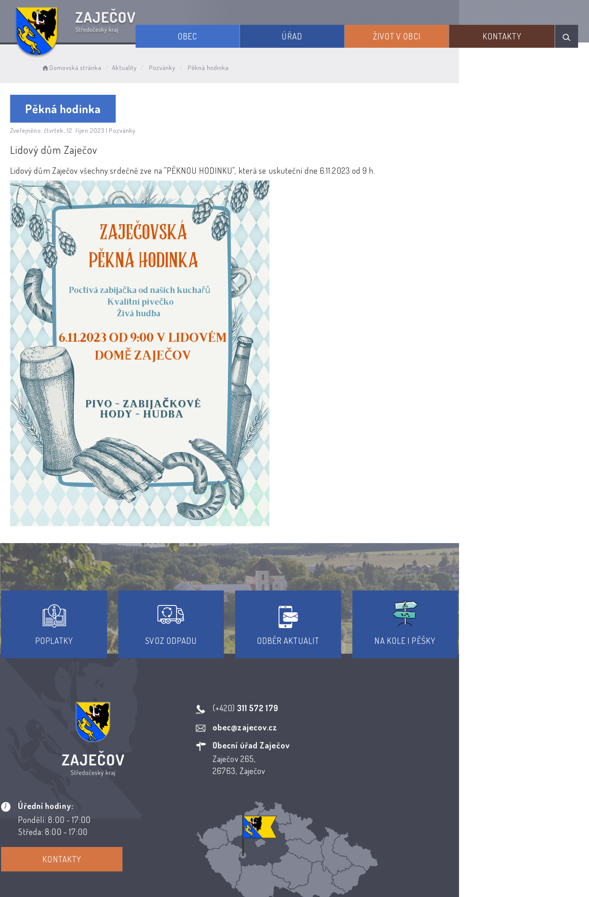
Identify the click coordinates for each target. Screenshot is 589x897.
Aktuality (145, 66)
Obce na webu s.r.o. (398, 866)
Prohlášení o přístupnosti (239, 829)
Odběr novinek (322, 829)
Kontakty (510, 33)
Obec (223, 33)
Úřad (318, 33)
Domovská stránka (92, 66)
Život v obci (414, 33)
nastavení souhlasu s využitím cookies (448, 878)
